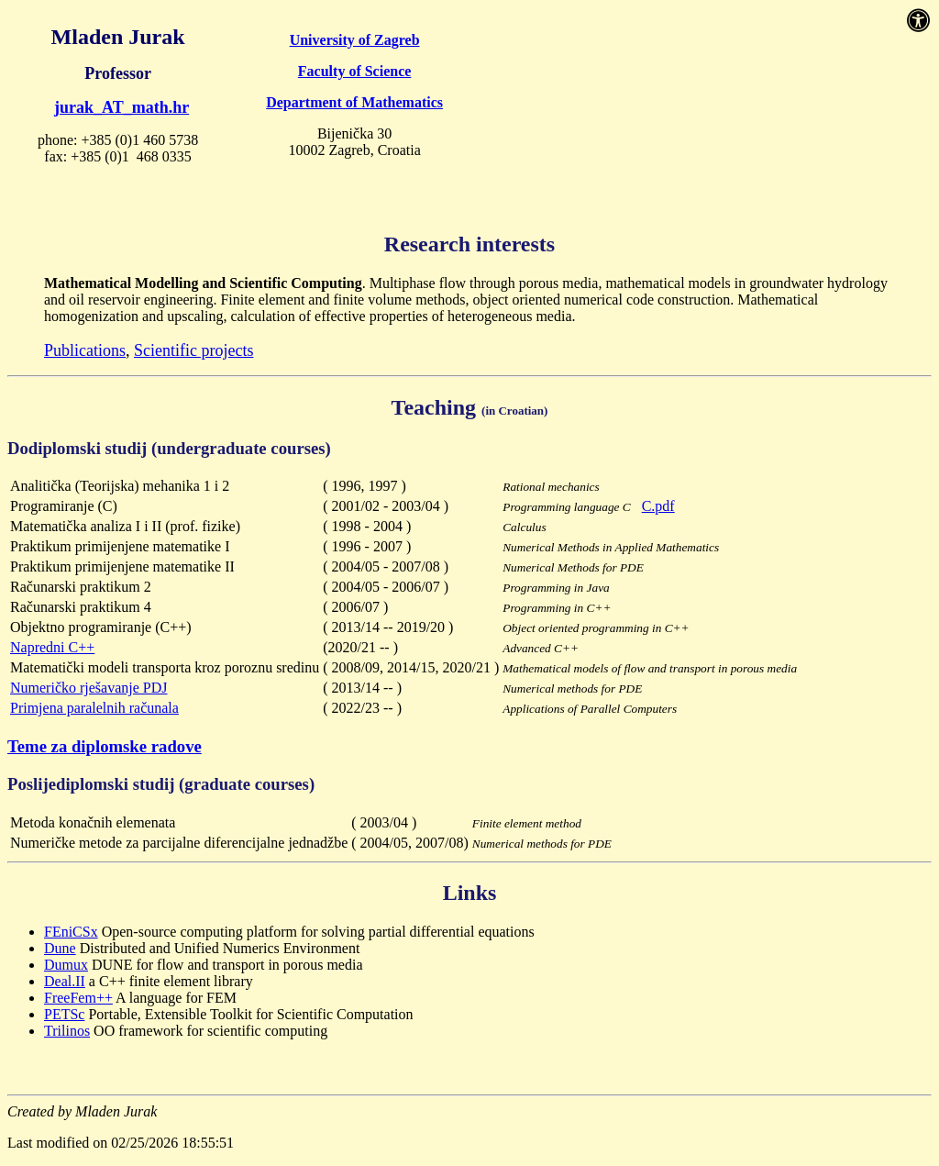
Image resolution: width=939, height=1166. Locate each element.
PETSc (64, 1014)
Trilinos (67, 1030)
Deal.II (64, 981)
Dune (60, 948)
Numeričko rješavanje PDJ (89, 687)
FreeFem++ (78, 997)
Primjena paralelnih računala (94, 708)
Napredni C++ (52, 647)
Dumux (66, 964)
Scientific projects (193, 350)
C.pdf (658, 506)
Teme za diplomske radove (104, 746)
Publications (85, 350)
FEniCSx (71, 931)
